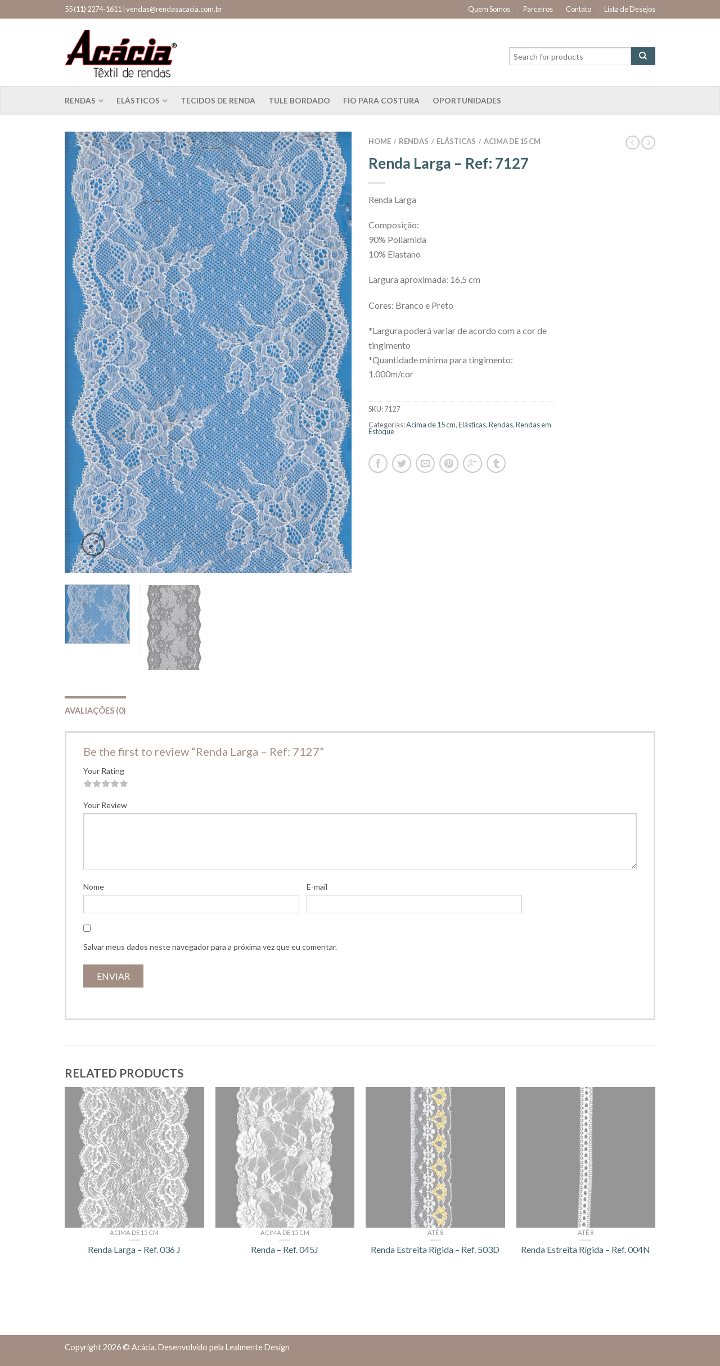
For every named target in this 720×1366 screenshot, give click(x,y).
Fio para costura (381, 100)
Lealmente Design (258, 1347)
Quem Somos (489, 8)
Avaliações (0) (95, 710)
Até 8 (435, 1232)
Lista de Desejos (629, 8)
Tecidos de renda (218, 100)
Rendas (80, 100)
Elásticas (456, 141)
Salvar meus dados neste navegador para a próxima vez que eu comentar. (210, 947)
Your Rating (103, 771)
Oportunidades (467, 100)
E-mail (317, 886)
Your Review (105, 805)
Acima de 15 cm (512, 141)
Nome (93, 886)
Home (379, 141)
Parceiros (538, 8)
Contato (578, 8)
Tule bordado (299, 100)
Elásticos (138, 100)
